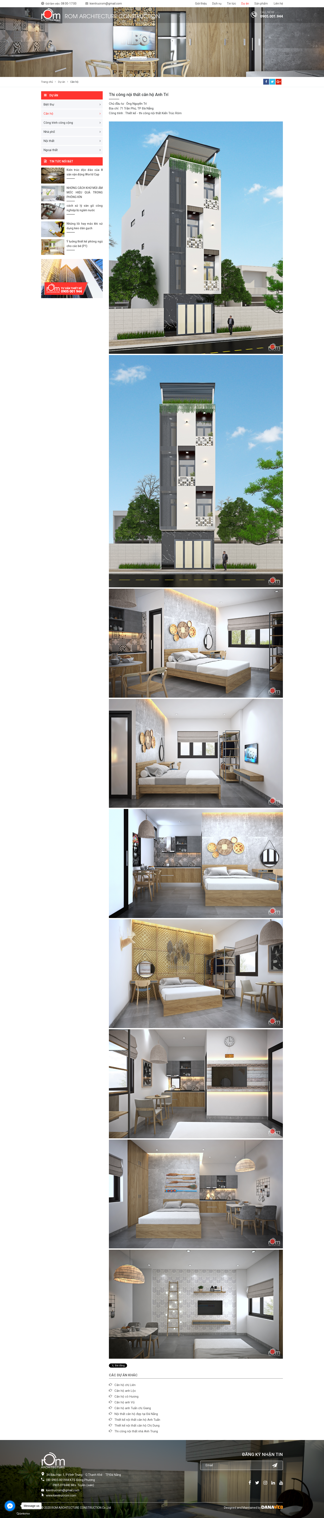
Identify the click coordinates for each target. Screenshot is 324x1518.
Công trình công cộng (58, 123)
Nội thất (49, 141)
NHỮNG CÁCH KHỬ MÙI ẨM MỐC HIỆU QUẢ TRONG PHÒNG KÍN (85, 192)
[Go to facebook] (10, 1506)
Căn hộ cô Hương (126, 1396)
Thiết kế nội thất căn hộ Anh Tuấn (137, 1420)
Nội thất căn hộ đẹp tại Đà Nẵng (136, 1414)
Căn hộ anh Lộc (125, 1391)
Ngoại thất (51, 150)
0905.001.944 (271, 16)
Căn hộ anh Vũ (124, 1402)
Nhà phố (49, 132)
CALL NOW (267, 12)
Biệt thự (49, 104)
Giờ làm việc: (60, 3)
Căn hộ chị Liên (125, 1385)
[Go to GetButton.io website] (23, 1513)
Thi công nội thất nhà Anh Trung (136, 1431)
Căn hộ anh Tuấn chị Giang (132, 1408)
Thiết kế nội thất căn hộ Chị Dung (137, 1425)
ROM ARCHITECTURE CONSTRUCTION (112, 15)
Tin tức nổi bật (61, 161)
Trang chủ (47, 81)
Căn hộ (74, 81)
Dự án (61, 81)
